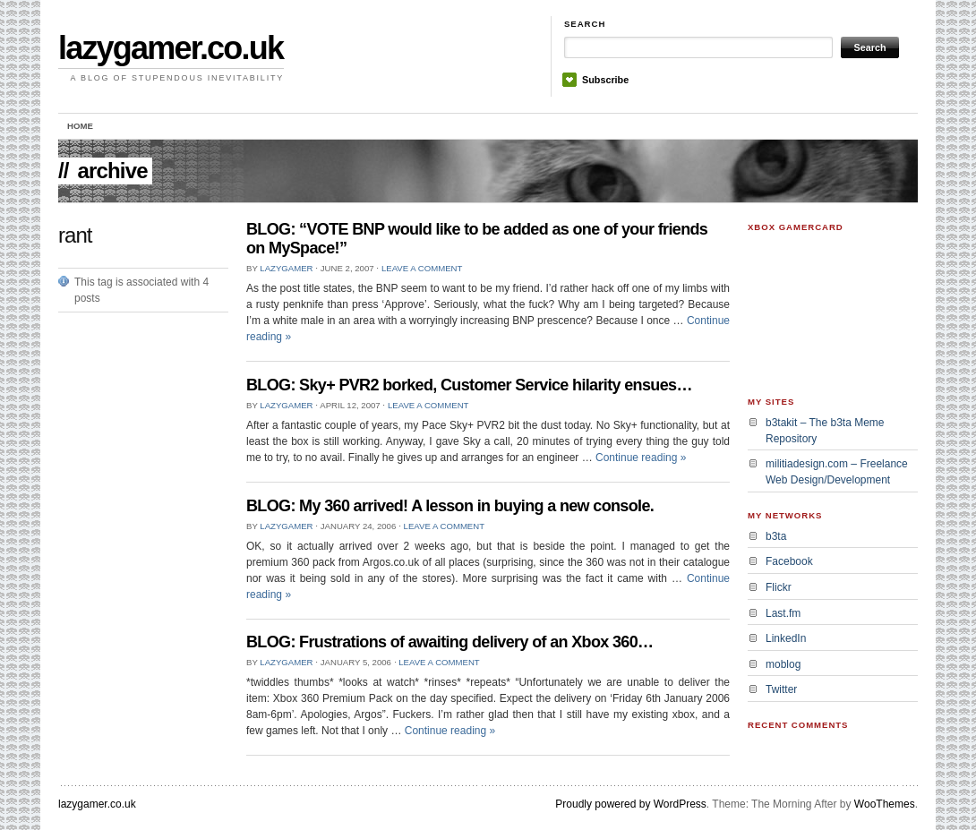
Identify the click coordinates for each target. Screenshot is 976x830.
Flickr (779, 587)
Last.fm (783, 613)
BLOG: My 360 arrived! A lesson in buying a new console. (450, 506)
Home (80, 126)
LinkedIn (786, 638)
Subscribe (605, 79)
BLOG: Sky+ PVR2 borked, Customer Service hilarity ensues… (469, 385)
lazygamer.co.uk (170, 48)
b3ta (776, 536)
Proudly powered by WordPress (630, 804)
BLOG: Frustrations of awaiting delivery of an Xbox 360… (449, 642)
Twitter (781, 689)
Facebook (789, 561)
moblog (783, 664)
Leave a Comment (421, 268)
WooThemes (884, 804)
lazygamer (286, 268)
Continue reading (640, 457)
